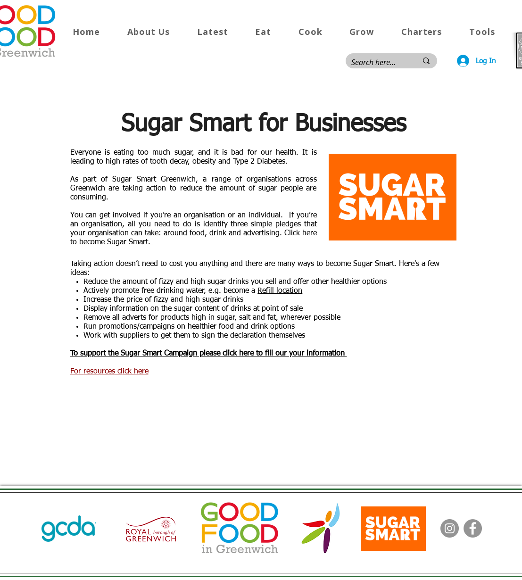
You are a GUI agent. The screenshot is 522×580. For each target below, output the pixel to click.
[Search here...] (377, 62)
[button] (148, 31)
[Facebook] (473, 528)
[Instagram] (449, 528)
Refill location (279, 291)
